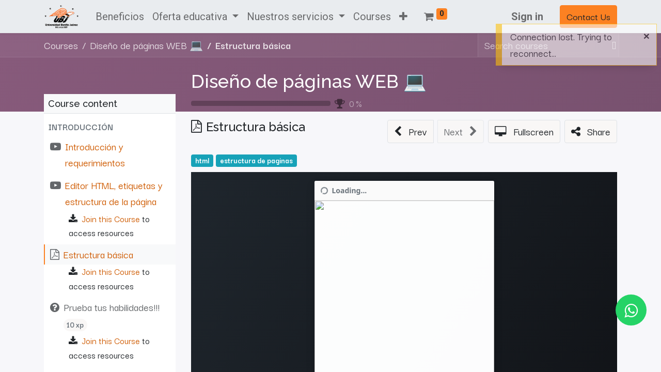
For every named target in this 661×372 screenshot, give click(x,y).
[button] (403, 16)
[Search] (612, 45)
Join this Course (111, 218)
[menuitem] (119, 16)
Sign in (527, 16)
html (202, 160)
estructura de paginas (256, 160)
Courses (61, 45)
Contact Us (588, 16)
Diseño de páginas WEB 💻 (309, 81)
